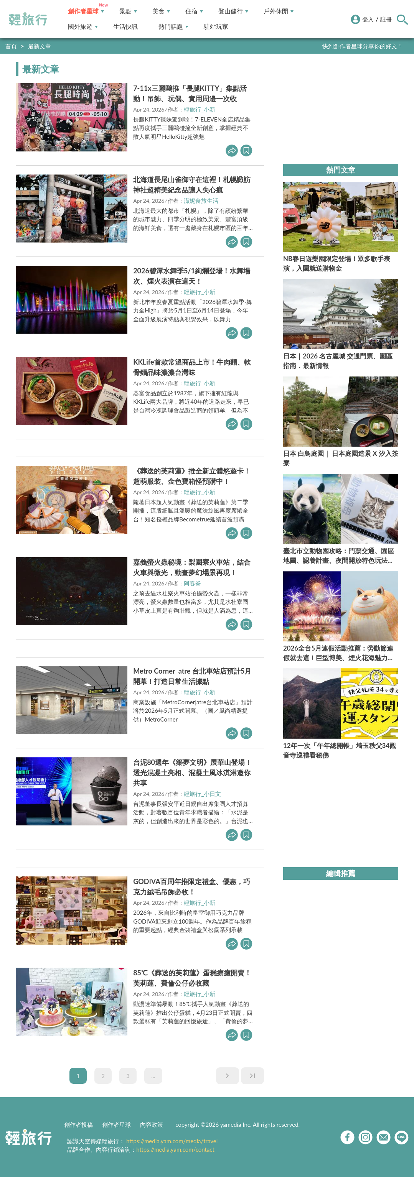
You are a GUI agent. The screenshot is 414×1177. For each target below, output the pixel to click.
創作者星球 (86, 11)
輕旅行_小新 (199, 109)
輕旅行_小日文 (202, 793)
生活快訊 (125, 26)
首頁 (11, 46)
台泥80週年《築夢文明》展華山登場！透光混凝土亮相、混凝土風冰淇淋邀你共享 (192, 772)
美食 (161, 11)
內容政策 (151, 1124)
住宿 (194, 11)
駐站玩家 (216, 26)
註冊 (386, 19)
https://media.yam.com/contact (175, 1149)
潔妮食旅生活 (201, 200)
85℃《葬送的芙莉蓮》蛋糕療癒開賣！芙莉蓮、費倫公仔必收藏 (192, 977)
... (153, 1075)
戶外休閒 (279, 11)
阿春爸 (192, 583)
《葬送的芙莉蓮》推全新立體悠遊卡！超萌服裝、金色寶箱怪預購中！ (192, 476)
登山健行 (233, 11)
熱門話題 (173, 26)
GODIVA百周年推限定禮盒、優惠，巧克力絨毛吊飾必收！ (191, 886)
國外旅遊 (83, 26)
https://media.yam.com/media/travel (172, 1141)
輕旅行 (28, 19)
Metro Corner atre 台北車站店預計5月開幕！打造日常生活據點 (192, 676)
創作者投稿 (78, 1124)
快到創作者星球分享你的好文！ (362, 46)
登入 (368, 19)
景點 (128, 11)
